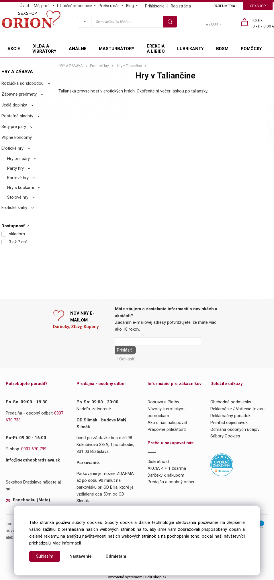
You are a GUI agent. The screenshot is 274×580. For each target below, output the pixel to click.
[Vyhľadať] (84, 21)
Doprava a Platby (163, 401)
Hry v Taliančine (129, 66)
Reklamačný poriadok (230, 415)
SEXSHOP (258, 6)
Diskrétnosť (158, 460)
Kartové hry (18, 177)
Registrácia (181, 6)
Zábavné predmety (19, 94)
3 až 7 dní (18, 242)
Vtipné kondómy (16, 137)
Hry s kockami (20, 187)
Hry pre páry (18, 158)
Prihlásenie (155, 6)
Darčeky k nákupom (166, 474)
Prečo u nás (109, 5)
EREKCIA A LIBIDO (156, 49)
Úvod (24, 5)
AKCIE (13, 48)
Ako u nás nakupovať (167, 422)
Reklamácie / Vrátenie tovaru (237, 408)
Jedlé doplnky (14, 105)
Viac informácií (67, 543)
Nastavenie (80, 556)
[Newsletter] (158, 341)
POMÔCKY (251, 48)
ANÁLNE (78, 48)
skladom (17, 234)
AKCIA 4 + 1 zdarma (167, 467)
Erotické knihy (14, 207)
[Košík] (263, 23)
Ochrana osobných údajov (234, 428)
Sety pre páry (13, 126)
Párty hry (15, 168)
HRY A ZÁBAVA (17, 71)
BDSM (222, 48)
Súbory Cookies (225, 435)
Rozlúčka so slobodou (22, 83)
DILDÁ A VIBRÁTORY (44, 49)
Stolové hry (17, 197)
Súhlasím (44, 556)
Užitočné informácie (74, 5)
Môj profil (42, 5)
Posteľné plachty (17, 116)
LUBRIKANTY (190, 48)
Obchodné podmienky (230, 401)
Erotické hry (12, 148)
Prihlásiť (123, 350)
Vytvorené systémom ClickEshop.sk (137, 576)
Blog (130, 5)
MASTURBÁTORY (116, 48)
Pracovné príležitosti (167, 428)
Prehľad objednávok (229, 422)
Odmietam (115, 556)
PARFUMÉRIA (224, 6)
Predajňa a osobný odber (171, 481)
